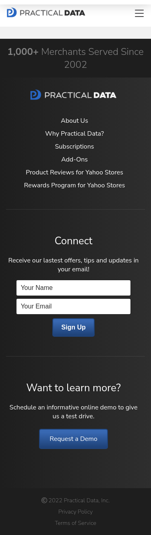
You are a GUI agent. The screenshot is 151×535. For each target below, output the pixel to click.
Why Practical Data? (74, 133)
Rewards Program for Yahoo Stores (74, 185)
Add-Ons (74, 159)
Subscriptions (74, 146)
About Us (74, 120)
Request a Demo (73, 438)
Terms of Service (75, 523)
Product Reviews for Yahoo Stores (74, 172)
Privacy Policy (75, 512)
